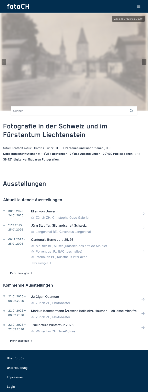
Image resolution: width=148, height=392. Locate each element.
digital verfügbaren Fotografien (36, 159)
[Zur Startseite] (18, 6)
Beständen (59, 154)
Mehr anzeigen (42, 263)
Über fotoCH (16, 358)
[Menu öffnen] (138, 6)
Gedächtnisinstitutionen (20, 154)
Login (11, 386)
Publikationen (122, 154)
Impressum (15, 377)
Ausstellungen (90, 154)
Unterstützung (17, 367)
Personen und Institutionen (84, 148)
